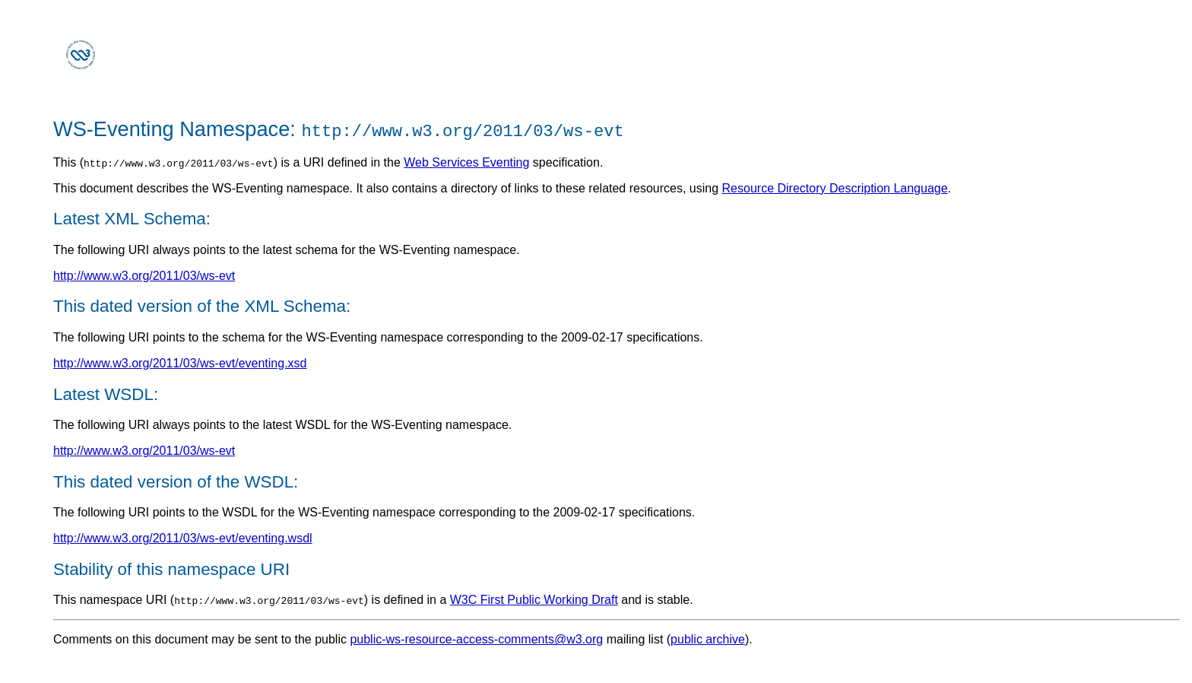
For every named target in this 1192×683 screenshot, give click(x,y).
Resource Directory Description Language (835, 188)
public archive (707, 639)
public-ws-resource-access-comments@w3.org (476, 639)
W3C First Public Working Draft (534, 599)
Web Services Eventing (466, 162)
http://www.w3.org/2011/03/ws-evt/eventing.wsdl (182, 538)
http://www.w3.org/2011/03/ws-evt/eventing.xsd (180, 363)
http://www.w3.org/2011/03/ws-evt (144, 275)
